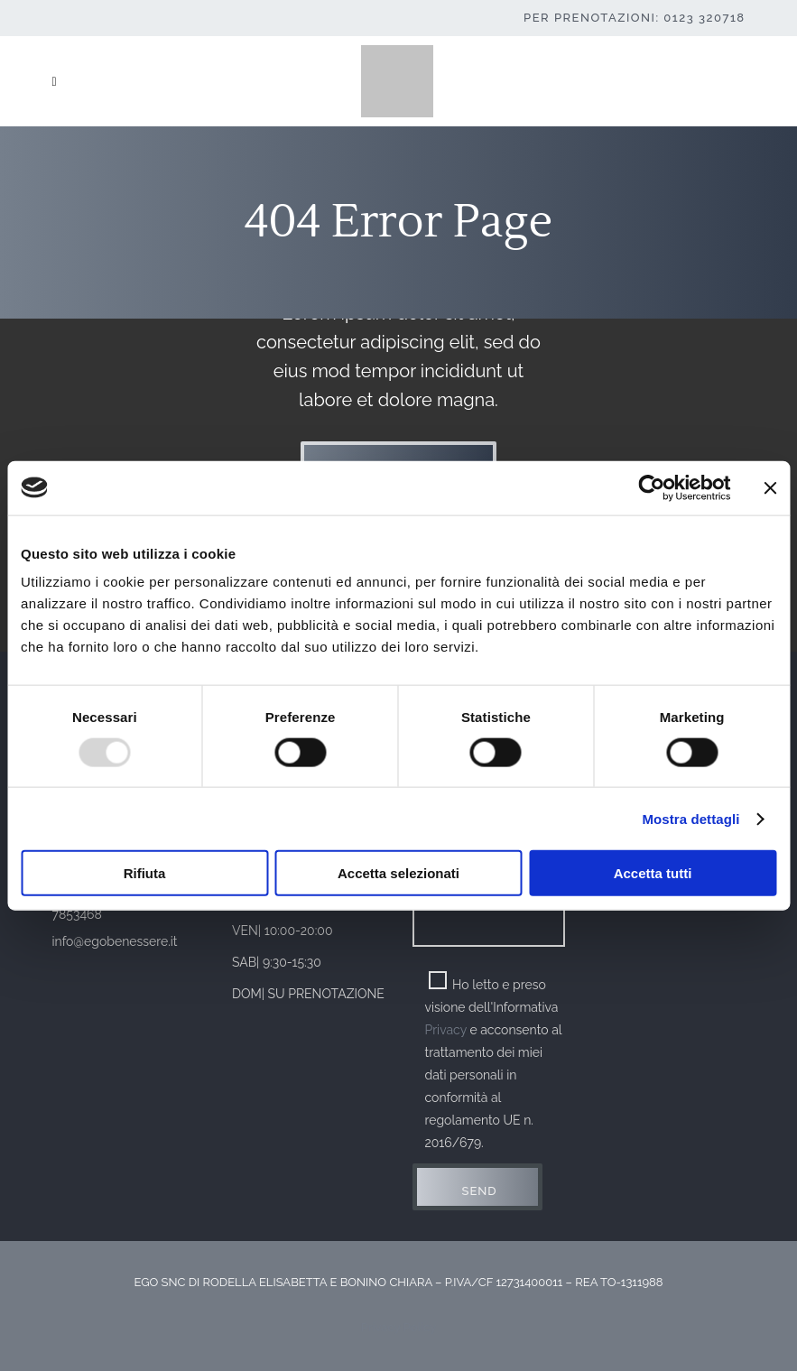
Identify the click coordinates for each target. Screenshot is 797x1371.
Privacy (446, 1030)
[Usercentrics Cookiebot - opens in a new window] (651, 487)
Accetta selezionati (398, 873)
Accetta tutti (653, 873)
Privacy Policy (399, 1327)
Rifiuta (145, 873)
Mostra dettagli (690, 818)
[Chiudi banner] (770, 487)
